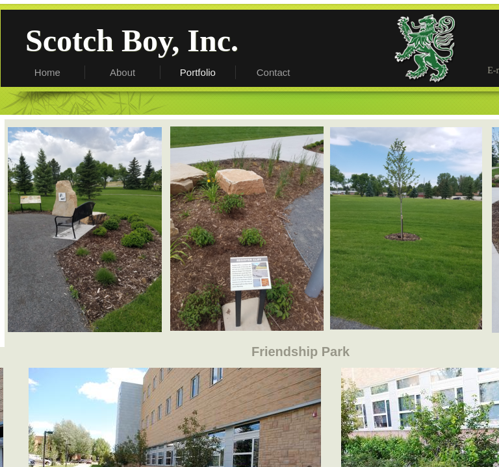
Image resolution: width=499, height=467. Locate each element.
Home (47, 72)
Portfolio (198, 72)
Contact (273, 72)
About (122, 72)
